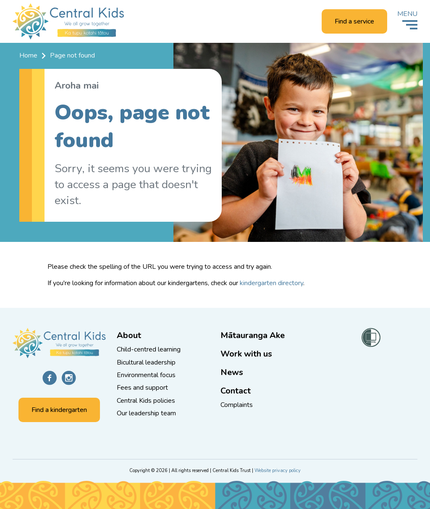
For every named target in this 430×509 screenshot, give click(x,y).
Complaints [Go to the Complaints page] (236, 404)
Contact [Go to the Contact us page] (235, 390)
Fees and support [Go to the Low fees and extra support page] (142, 387)
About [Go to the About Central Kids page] (129, 335)
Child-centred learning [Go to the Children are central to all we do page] (149, 349)
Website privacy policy (277, 470)
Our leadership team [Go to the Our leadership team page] (146, 413)
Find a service (354, 21)
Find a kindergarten (59, 410)
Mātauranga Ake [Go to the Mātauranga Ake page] (252, 335)
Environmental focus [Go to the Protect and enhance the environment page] (146, 375)
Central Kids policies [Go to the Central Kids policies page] (146, 400)
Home (28, 55)
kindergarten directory (271, 283)
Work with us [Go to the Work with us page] (246, 353)
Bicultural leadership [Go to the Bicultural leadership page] (146, 362)
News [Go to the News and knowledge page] (231, 372)
